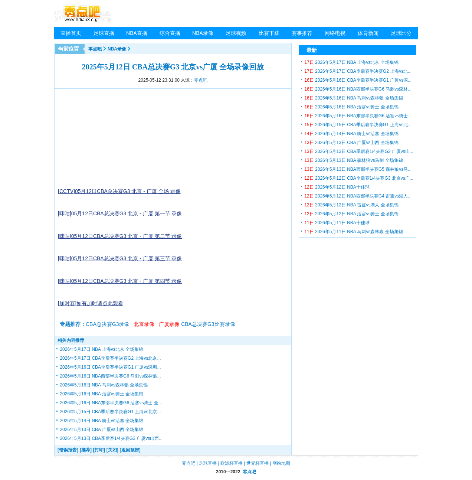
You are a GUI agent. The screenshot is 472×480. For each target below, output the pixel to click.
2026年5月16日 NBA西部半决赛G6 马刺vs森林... (358, 89)
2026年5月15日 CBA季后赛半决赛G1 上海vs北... (358, 124)
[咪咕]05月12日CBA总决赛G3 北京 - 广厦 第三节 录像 (120, 258)
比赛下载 (269, 33)
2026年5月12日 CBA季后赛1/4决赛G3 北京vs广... (358, 178)
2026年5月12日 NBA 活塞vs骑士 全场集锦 (351, 213)
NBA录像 (202, 33)
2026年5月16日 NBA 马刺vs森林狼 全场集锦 (104, 385)
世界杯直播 (257, 463)
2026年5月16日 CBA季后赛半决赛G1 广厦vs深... (358, 80)
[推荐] (86, 450)
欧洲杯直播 (231, 463)
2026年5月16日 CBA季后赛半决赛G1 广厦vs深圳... (110, 367)
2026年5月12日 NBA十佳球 (336, 187)
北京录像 (144, 324)
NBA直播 (136, 33)
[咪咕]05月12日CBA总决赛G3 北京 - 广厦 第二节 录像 (120, 236)
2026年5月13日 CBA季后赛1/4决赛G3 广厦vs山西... (111, 438)
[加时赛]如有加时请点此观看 (90, 303)
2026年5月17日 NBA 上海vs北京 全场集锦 (101, 349)
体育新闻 (368, 33)
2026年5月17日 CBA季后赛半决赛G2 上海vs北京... (110, 358)
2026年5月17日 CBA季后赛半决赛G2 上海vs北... (358, 71)
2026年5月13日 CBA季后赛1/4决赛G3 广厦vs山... (358, 151)
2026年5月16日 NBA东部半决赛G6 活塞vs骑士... (358, 115)
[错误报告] (68, 450)
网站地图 (281, 463)
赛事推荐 (302, 33)
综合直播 (170, 33)
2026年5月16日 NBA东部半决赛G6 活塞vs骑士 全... (111, 402)
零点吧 (95, 49)
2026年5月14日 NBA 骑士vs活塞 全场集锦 (101, 420)
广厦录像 (169, 324)
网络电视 (335, 33)
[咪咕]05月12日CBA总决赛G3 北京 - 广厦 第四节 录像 (120, 281)
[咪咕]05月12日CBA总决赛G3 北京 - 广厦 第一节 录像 (120, 213)
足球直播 (104, 33)
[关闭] (112, 450)
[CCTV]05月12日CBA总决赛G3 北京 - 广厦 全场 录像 (119, 191)
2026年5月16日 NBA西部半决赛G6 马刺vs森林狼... (110, 376)
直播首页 (70, 33)
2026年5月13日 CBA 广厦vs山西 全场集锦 (101, 429)
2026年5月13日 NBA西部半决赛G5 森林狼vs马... (358, 169)
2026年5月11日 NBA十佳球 (336, 222)
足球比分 (401, 33)
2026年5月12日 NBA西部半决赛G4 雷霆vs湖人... (358, 196)
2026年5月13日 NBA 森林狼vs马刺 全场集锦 (353, 160)
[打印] (99, 450)
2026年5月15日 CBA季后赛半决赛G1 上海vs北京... (110, 411)
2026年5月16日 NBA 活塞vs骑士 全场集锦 (101, 393)
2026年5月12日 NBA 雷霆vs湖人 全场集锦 (351, 205)
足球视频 (236, 33)
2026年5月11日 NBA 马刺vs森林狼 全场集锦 (353, 231)
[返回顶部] (130, 450)
